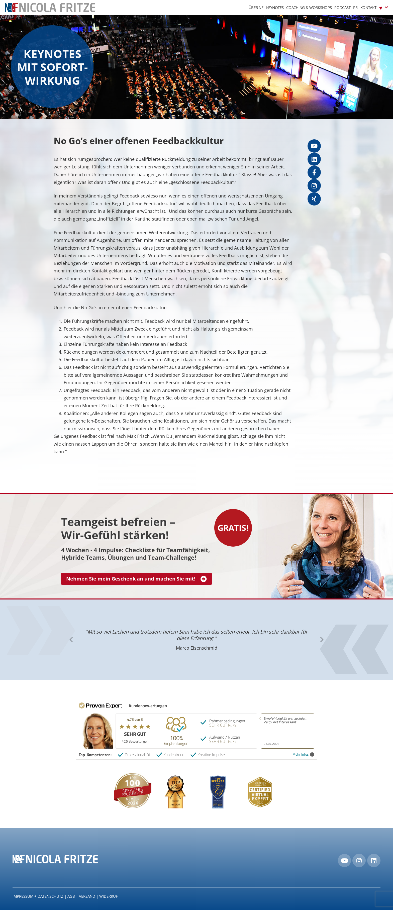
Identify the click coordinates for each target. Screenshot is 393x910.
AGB (71, 896)
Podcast (342, 7)
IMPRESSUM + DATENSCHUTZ (38, 896)
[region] (196, 67)
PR (355, 7)
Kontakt (368, 7)
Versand (87, 896)
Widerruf (108, 896)
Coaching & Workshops (309, 7)
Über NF (256, 7)
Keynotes (275, 7)
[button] (8, 67)
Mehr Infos (303, 754)
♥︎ (383, 7)
